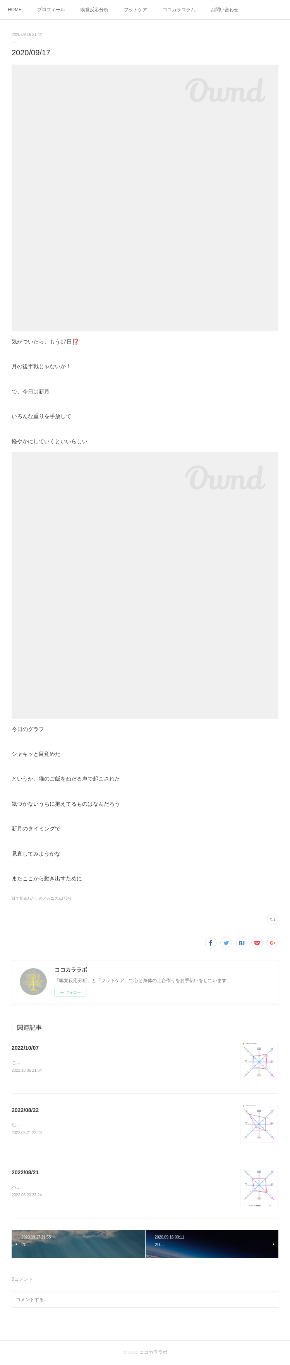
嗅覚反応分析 (94, 9)
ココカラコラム (179, 9)
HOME (15, 9)
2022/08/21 (25, 1173)
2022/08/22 (25, 1110)
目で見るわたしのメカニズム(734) (41, 898)
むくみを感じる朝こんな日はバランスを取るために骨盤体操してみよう (86, 1125)
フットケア (135, 9)
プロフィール (51, 9)
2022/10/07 (25, 1048)
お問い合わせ (225, 9)
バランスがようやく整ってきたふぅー (51, 1188)
